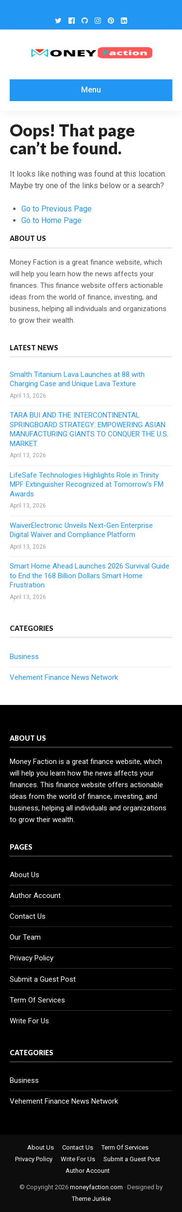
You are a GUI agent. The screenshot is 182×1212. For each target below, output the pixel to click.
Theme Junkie (91, 1198)
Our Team (25, 937)
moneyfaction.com (96, 1187)
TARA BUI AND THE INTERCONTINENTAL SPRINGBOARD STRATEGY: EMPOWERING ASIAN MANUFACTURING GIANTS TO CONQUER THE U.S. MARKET (89, 429)
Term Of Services (37, 1000)
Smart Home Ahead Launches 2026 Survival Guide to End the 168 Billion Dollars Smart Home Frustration (89, 575)
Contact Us (28, 916)
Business (24, 656)
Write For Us (29, 1021)
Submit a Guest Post (43, 979)
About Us (24, 874)
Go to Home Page (51, 220)
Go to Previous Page (56, 208)
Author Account (35, 895)
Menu (91, 89)
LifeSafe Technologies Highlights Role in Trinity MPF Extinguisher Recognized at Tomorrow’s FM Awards (87, 484)
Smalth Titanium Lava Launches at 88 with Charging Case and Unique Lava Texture (77, 379)
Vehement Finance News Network (64, 677)
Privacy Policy (31, 958)
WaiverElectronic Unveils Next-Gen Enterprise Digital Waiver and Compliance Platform (81, 530)
